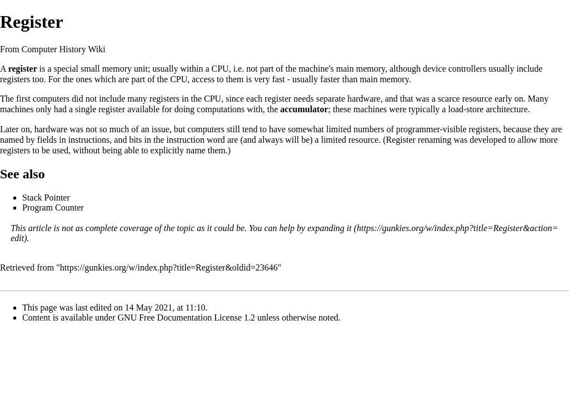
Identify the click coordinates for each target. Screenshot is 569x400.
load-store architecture (487, 109)
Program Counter (53, 207)
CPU (220, 68)
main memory (360, 68)
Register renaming (419, 139)
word (216, 139)
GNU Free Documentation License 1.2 (186, 317)
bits (135, 139)
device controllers (454, 68)
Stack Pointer (46, 197)
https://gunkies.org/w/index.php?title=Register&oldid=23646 (169, 267)
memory (117, 68)
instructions (89, 139)
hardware (364, 98)
